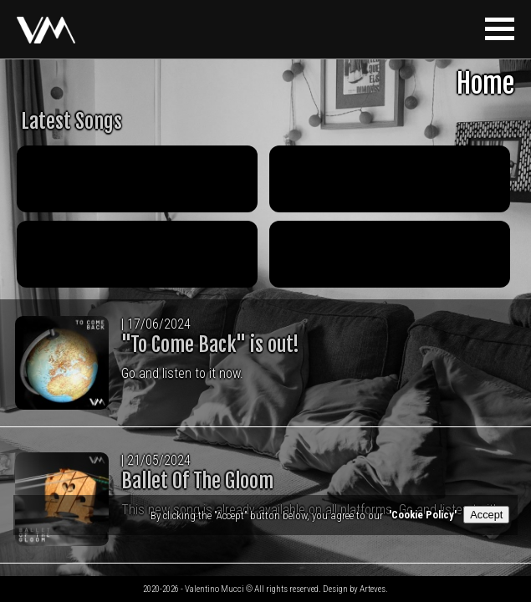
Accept (486, 514)
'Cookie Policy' (423, 514)
